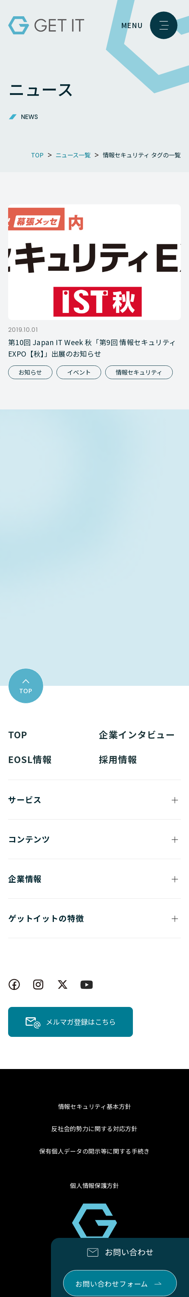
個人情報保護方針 (94, 1185)
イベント (79, 372)
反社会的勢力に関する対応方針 (94, 1128)
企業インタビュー (137, 734)
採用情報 (118, 759)
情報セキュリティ (139, 372)
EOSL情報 (30, 759)
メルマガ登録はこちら (81, 1022)
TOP (17, 734)
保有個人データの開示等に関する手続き (94, 1151)
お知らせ (30, 372)
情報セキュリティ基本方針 (94, 1106)
